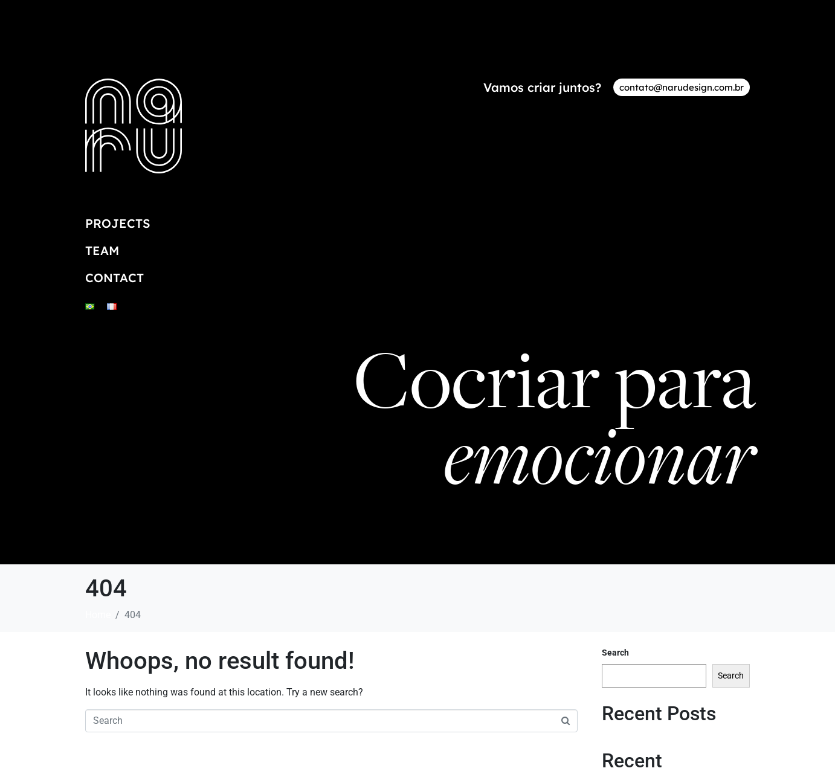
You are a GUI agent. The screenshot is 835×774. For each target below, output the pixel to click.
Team (102, 250)
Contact (114, 277)
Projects (117, 223)
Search (615, 652)
